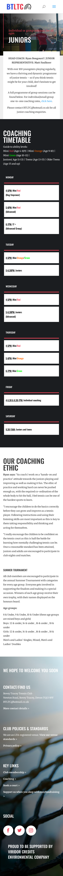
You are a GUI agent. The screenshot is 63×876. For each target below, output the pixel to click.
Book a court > (11, 785)
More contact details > (16, 708)
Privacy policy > (12, 745)
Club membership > (14, 772)
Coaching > (9, 778)
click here (46, 101)
